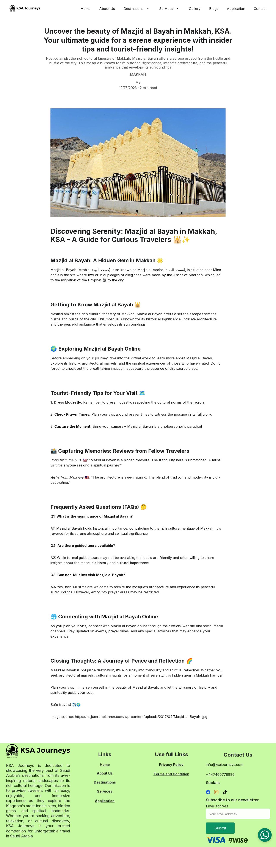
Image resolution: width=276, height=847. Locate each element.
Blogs (213, 8)
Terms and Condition (171, 774)
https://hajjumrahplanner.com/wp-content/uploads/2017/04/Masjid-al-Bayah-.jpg (141, 716)
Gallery (195, 8)
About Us (107, 8)
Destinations (133, 8)
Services (166, 8)
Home (86, 8)
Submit (220, 832)
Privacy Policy (171, 765)
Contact (260, 8)
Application (236, 8)
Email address (217, 810)
